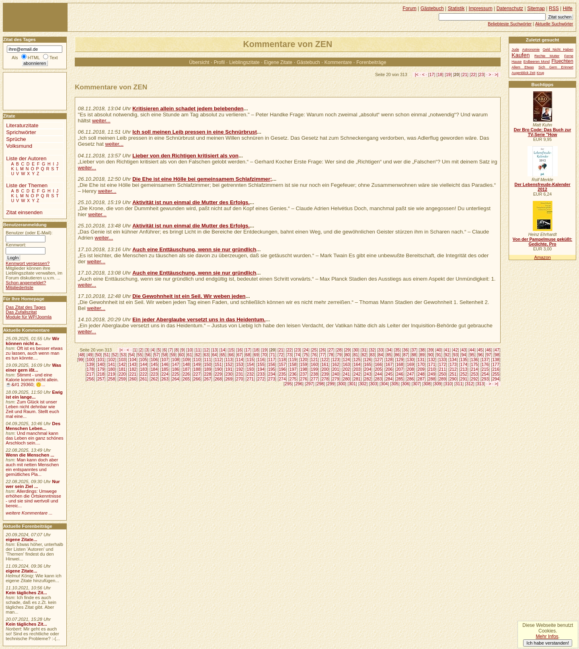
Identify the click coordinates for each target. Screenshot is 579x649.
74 (297, 354)
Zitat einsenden (24, 212)
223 (154, 374)
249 (431, 374)
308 (427, 383)
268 (218, 378)
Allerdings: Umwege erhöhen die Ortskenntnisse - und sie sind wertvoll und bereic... (33, 498)
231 (239, 374)
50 (98, 354)
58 (164, 354)
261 (143, 378)
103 (122, 359)
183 (143, 369)
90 (430, 354)
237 (303, 374)
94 (463, 354)
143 (133, 364)
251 (453, 374)
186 (175, 369)
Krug (540, 73)
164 (357, 364)
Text (53, 57)
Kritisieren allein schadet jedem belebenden (187, 108)
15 (231, 349)
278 (325, 378)
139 (90, 364)
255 (495, 374)
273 (271, 378)
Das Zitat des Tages (25, 307)
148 (186, 364)
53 (123, 354)
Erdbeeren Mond (537, 62)
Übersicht (199, 62)
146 (164, 364)
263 (164, 378)
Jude (515, 50)
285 (399, 378)
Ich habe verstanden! (547, 643)
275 (293, 378)
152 (228, 364)
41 (447, 349)
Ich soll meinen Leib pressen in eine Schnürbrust (194, 132)
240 (335, 374)
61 (189, 354)
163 (346, 364)
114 (239, 359)
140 (101, 364)
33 (380, 349)
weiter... (101, 121)
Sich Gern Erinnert (555, 67)
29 (347, 349)
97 (488, 354)
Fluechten (562, 61)
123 (335, 359)
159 (303, 364)
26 (322, 349)
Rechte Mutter (546, 56)
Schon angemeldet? (26, 282)
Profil (219, 62)
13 (214, 349)
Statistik (456, 8)
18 (439, 74)
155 (261, 364)
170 (421, 364)
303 (373, 383)
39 (430, 349)
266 (197, 378)
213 (464, 369)
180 (111, 369)
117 (271, 359)
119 (293, 359)
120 (303, 359)
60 (181, 354)
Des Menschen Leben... (33, 426)
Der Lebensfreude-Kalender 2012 (542, 187)
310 (448, 383)
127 (378, 359)
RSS (554, 8)
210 (431, 369)
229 (218, 374)
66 (231, 354)
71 (272, 354)
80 (347, 354)
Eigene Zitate (278, 62)
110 (197, 359)
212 (453, 369)
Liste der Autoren (26, 158)
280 (346, 378)
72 (281, 354)
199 (314, 369)
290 (453, 378)
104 (133, 359)
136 (474, 359)
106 (154, 359)
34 (389, 349)
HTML (34, 57)
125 (357, 359)
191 (228, 369)
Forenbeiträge (371, 62)
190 (218, 369)
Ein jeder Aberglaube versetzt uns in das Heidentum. (198, 319)
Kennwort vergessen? (27, 263)
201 (335, 369)
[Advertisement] (27, 90)
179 (101, 369)
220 (122, 374)
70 (264, 354)
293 (485, 378)
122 (325, 359)
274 (282, 378)
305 (394, 383)
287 (421, 378)
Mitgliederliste (19, 287)
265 (186, 378)
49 (90, 354)
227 (197, 374)
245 (389, 374)
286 (410, 378)
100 (90, 359)
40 (438, 349)
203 (357, 369)
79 (339, 354)
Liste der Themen (26, 185)
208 (410, 369)
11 (197, 349)
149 (197, 364)
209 (421, 369)
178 (90, 369)
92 (447, 354)
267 (207, 378)
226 (186, 374)
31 (364, 349)
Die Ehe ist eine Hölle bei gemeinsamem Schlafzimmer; (202, 179)
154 (250, 364)
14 (222, 349)
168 (399, 364)
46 (488, 349)
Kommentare (338, 62)
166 (378, 364)
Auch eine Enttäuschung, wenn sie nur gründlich (194, 249)
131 (421, 359)
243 (368, 374)
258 (111, 378)
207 (399, 369)
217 (90, 374)
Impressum (481, 8)
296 (298, 383)
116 (261, 359)
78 (331, 354)
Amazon (542, 257)
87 (405, 354)
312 (469, 383)
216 (495, 369)
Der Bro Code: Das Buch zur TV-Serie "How (542, 132)
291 (464, 378)
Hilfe (568, 8)
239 (325, 374)
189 (207, 369)
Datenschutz (510, 8)
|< (417, 74)
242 (357, 374)
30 (355, 349)
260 (133, 378)
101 (101, 359)
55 (140, 354)
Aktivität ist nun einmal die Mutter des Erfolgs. (191, 202)
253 (474, 374)
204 (368, 369)
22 (473, 74)
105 (143, 359)
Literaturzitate (22, 125)
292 (474, 378)
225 (175, 374)
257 (101, 378)
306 (405, 383)
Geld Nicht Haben (558, 50)
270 (239, 378)
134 (453, 359)
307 (416, 383)
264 (175, 378)
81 (355, 354)
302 (363, 383)
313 (480, 383)
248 (421, 374)
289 (442, 378)
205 (378, 369)
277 (314, 378)
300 (341, 383)
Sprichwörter (21, 132)
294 (495, 378)
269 (228, 378)
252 (464, 374)
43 (463, 349)
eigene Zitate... (21, 539)
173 (453, 364)
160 (314, 364)
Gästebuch (308, 62)
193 (250, 369)
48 (81, 354)
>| (496, 74)
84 (380, 354)
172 (442, 364)
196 (282, 369)
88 (413, 354)
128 (389, 359)
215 (485, 369)
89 (422, 354)
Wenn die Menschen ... (30, 455)
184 (154, 369)
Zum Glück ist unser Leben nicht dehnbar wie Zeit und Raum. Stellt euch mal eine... (32, 409)
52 (115, 354)
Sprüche (16, 139)
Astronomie (531, 50)
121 (314, 359)
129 (399, 359)
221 (133, 374)
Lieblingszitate (244, 62)
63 (206, 354)
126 (368, 359)
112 (218, 359)
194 (261, 369)
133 (442, 359)
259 (122, 378)
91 (438, 354)
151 (218, 364)
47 (497, 349)
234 (271, 374)
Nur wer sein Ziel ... (33, 484)
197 (293, 369)
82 (364, 354)
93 (455, 354)
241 (346, 374)
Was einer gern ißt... (33, 367)
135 (464, 359)
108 (175, 359)
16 (239, 349)
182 (133, 369)
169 (410, 364)
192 (239, 369)
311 (459, 383)
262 (154, 378)
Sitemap (536, 8)
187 (186, 369)
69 (256, 354)
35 (397, 349)
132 (431, 359)
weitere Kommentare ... (29, 513)
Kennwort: (16, 244)
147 (175, 364)
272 (261, 378)
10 (189, 349)
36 (405, 349)
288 (431, 378)
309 (437, 383)
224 (164, 374)
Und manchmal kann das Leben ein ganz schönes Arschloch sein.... (34, 438)
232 (250, 374)
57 (156, 354)
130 (410, 359)
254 (485, 374)
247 (410, 374)
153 (239, 364)
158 (293, 364)
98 (497, 354)
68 (247, 354)
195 (271, 369)
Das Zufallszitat (21, 312)
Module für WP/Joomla (28, 316)
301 (352, 383)
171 (431, 364)
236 (293, 374)
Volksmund (19, 146)
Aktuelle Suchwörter (554, 23)
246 (399, 374)
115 (250, 359)
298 (320, 383)
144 (143, 364)
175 (474, 364)
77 (322, 354)
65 (222, 354)
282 (368, 378)
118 (282, 359)
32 (372, 349)
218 (101, 374)
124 (346, 359)
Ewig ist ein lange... (34, 394)
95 (472, 354)
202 (346, 369)
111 (207, 359)
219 (111, 374)
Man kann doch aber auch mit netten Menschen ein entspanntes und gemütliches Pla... (32, 467)
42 (455, 349)
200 (325, 369)
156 (271, 364)
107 (164, 359)
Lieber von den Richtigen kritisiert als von (185, 156)
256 (90, 378)
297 (309, 383)
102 (111, 359)
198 (303, 369)
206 (389, 369)
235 (282, 374)
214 (474, 369)
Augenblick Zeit (523, 73)
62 (197, 354)
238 (314, 374)
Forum (409, 8)
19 (448, 74)
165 (368, 364)
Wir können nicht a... (32, 341)
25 (314, 349)
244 (378, 374)
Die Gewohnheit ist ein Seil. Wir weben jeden (188, 296)
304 (384, 383)
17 (431, 74)
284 (389, 378)
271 (250, 378)
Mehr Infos (547, 636)
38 (422, 349)
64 (214, 354)
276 (303, 378)
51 (106, 354)
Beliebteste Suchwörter (510, 23)
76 (314, 354)
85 (389, 354)
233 (261, 374)
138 (495, 359)
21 (464, 74)
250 (442, 374)
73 (289, 354)
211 (442, 369)
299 (331, 383)
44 (472, 349)
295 (288, 383)
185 (164, 369)
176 (485, 364)
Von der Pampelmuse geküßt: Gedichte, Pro (542, 241)
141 (111, 364)
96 (480, 354)
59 (172, 354)
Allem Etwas (522, 67)
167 (389, 364)
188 (197, 369)
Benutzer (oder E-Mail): (29, 232)
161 (325, 364)
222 (143, 374)
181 (122, 369)
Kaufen (520, 55)
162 (335, 364)
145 (154, 364)
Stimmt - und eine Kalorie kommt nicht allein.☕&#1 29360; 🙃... (32, 379)
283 (378, 378)
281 (357, 378)
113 (228, 359)
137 (485, 359)
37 (413, 349)
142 (122, 364)
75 (306, 354)
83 (372, 354)
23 (481, 74)
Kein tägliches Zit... (26, 592)
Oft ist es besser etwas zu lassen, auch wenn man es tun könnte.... (34, 353)
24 (306, 349)
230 (228, 374)
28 (339, 349)
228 (207, 374)
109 (186, 359)
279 (335, 378)
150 (207, 364)
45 (480, 349)
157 (282, 364)
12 (206, 349)
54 (131, 354)
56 (148, 354)
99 (80, 359)
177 (495, 364)
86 (397, 354)
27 (331, 349)
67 (239, 354)
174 (464, 364)
